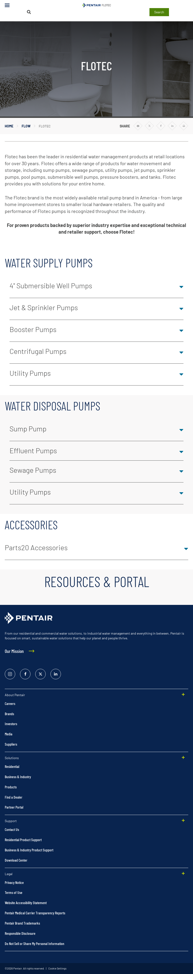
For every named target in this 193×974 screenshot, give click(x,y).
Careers (10, 703)
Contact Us (12, 829)
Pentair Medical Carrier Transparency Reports (35, 913)
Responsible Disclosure (20, 933)
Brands (9, 713)
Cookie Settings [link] (57, 968)
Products (11, 787)
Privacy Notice (14, 882)
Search (159, 12)
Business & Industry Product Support (29, 850)
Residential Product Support (23, 839)
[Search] (28, 12)
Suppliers (11, 744)
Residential (12, 766)
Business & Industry (18, 776)
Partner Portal (14, 807)
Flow (26, 126)
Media (8, 734)
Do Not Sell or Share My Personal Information (34, 943)
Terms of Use (13, 892)
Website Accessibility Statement (26, 902)
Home (9, 126)
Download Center (16, 860)
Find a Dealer (13, 797)
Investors (11, 723)
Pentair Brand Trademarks (22, 923)
